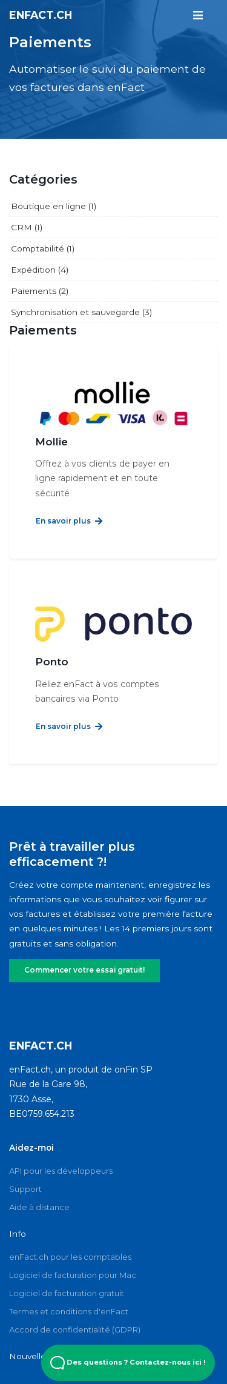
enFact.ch (40, 14)
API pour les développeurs (61, 1153)
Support (25, 1171)
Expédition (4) (39, 269)
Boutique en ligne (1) (53, 206)
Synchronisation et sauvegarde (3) (81, 312)
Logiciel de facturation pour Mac (72, 1258)
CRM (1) (26, 227)
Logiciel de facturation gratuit (66, 1276)
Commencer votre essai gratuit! (83, 953)
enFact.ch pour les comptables (70, 1240)
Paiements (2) (39, 291)
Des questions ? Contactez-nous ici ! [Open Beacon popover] (128, 1362)
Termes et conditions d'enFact (68, 1294)
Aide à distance (39, 1189)
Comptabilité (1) (42, 248)
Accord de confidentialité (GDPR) (74, 1312)
